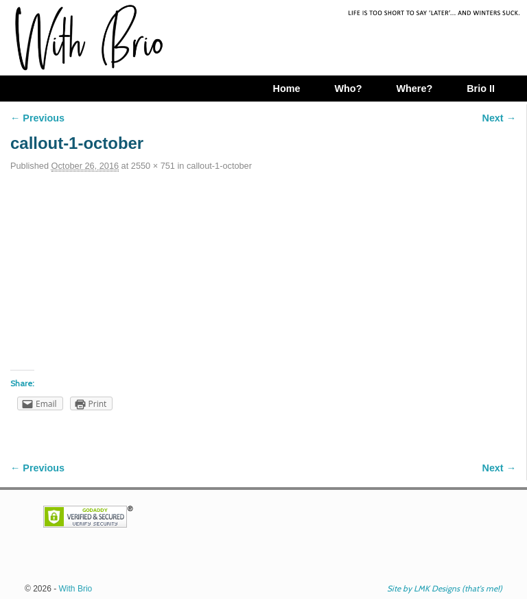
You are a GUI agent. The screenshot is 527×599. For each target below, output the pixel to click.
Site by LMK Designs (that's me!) (444, 588)
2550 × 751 (153, 166)
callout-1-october (219, 166)
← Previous (37, 118)
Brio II (481, 88)
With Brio (76, 589)
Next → (499, 118)
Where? (414, 88)
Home (286, 88)
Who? (348, 88)
